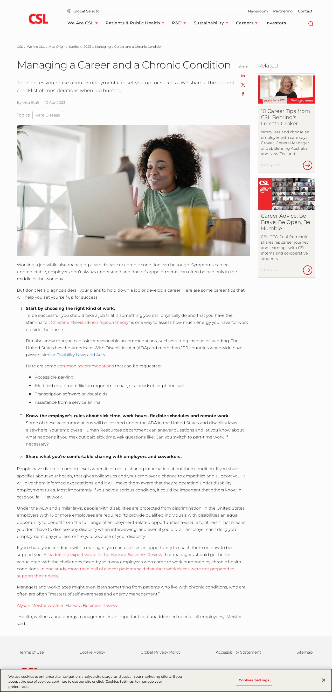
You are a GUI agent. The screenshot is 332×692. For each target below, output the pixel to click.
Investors (275, 22)
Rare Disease (47, 115)
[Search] (310, 23)
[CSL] (20, 47)
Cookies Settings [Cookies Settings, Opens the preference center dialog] (254, 684)
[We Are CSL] (36, 47)
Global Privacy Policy (161, 652)
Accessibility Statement (238, 652)
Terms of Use (31, 652)
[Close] (323, 683)
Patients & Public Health (136, 23)
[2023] (87, 47)
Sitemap (304, 652)
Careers (248, 23)
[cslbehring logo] (38, 19)
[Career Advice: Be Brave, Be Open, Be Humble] (286, 227)
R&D (180, 23)
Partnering (283, 11)
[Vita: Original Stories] (64, 47)
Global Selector (84, 11)
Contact (305, 11)
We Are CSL (83, 23)
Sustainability (212, 23)
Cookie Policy (92, 652)
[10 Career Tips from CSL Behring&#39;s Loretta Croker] (286, 123)
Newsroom (258, 11)
